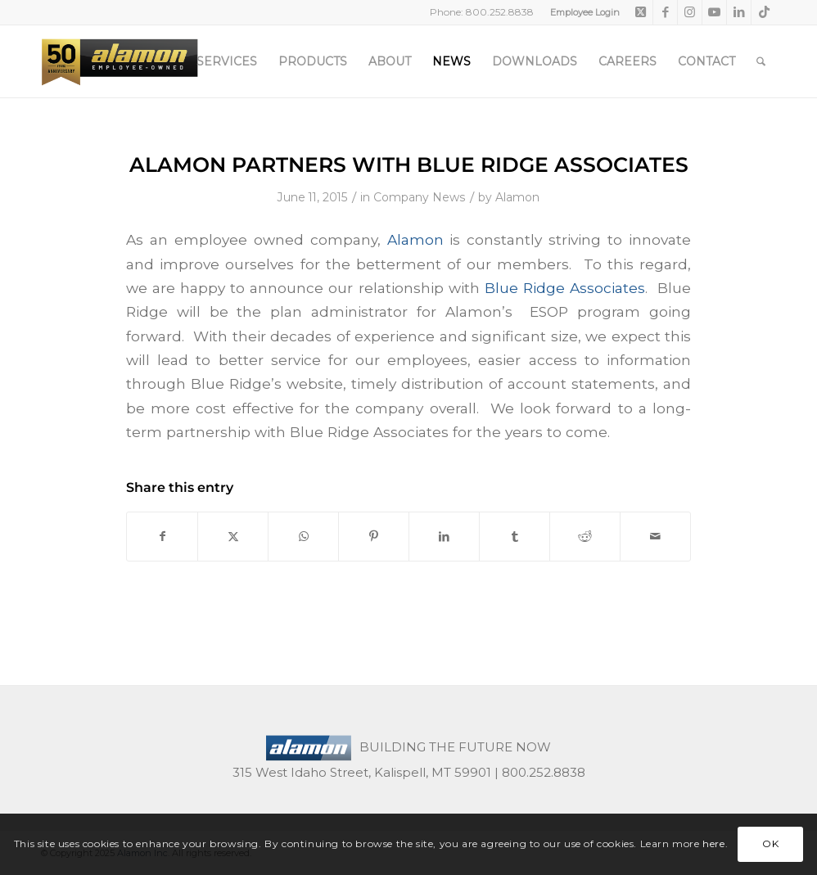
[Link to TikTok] (764, 12)
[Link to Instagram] (690, 12)
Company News (419, 197)
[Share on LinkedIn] (444, 536)
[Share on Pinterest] (373, 536)
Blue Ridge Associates (565, 287)
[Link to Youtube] (714, 12)
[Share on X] (233, 536)
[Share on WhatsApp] (303, 536)
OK (770, 843)
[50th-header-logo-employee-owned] (119, 61)
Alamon (517, 197)
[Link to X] (640, 12)
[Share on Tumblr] (514, 536)
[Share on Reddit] (585, 536)
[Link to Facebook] (665, 12)
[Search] (761, 61)
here (713, 843)
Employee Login (585, 12)
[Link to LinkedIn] (739, 12)
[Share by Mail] (655, 536)
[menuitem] (581, 12)
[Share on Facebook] (162, 536)
